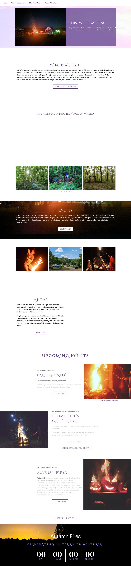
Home (5, 3)
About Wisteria (51, 3)
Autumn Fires (65, 538)
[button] (17, 178)
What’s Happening (18, 3)
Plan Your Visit (35, 3)
